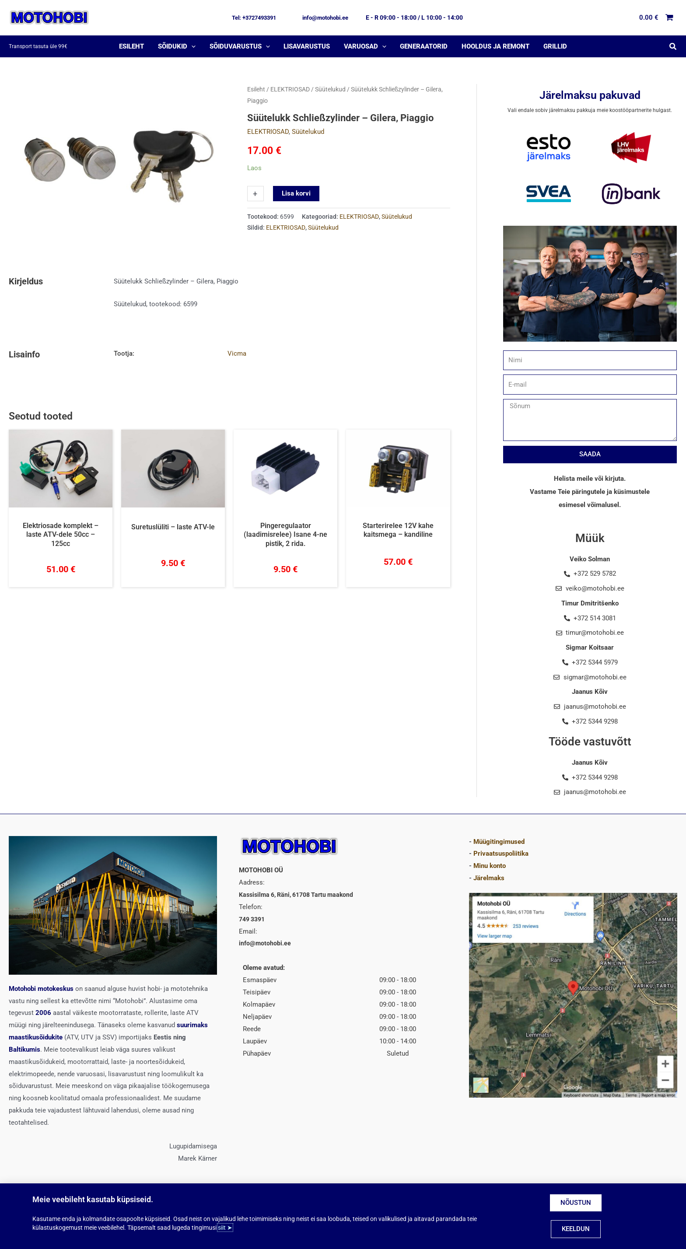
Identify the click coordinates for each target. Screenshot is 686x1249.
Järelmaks (488, 878)
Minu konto (489, 866)
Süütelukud (330, 89)
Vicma (237, 353)
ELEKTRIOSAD (290, 89)
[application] (193, 46)
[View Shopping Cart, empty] (657, 17)
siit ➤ (225, 1227)
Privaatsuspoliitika (500, 853)
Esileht (256, 89)
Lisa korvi (296, 193)
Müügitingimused (499, 842)
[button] (254, 17)
